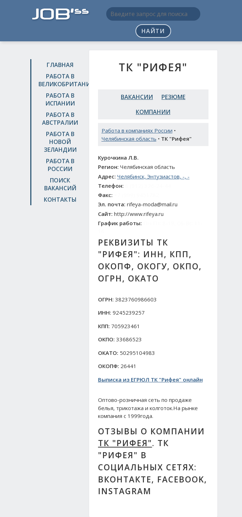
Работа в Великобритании (61, 80)
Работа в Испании (60, 99)
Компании (153, 112)
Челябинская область (129, 138)
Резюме (173, 97)
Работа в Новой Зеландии (60, 142)
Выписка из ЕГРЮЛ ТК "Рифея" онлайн (150, 379)
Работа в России (60, 165)
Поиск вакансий (60, 184)
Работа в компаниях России (137, 130)
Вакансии (137, 97)
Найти (153, 31)
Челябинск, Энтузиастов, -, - (153, 176)
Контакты (60, 199)
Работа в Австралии (60, 118)
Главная (60, 65)
